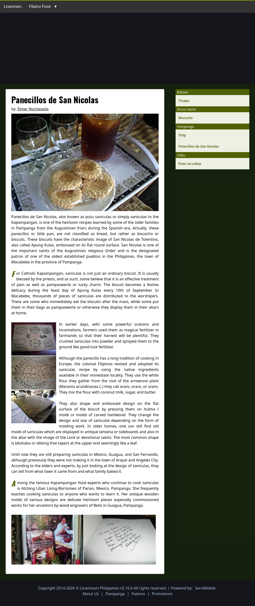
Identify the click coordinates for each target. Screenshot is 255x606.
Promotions (162, 593)
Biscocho (185, 118)
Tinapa (183, 100)
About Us (90, 593)
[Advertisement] (127, 48)
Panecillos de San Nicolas (198, 146)
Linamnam (12, 6)
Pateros (138, 593)
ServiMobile (205, 588)
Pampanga (115, 593)
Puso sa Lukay (189, 163)
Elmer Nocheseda (33, 109)
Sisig (182, 135)
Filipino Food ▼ (43, 6)
